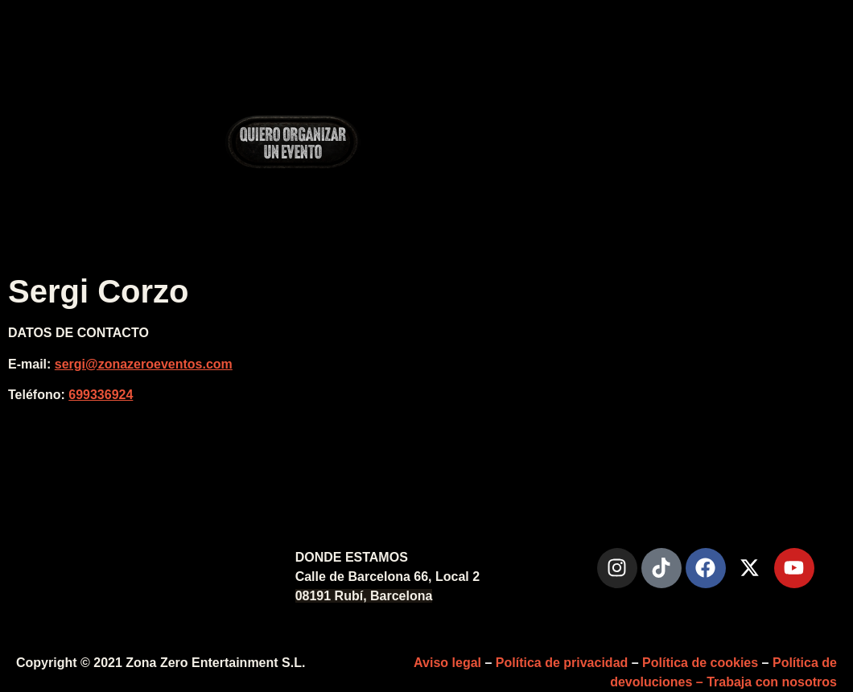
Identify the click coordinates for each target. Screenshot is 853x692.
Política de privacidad (562, 662)
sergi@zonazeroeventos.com (144, 364)
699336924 (100, 395)
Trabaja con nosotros (772, 682)
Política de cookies (700, 662)
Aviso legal (447, 662)
